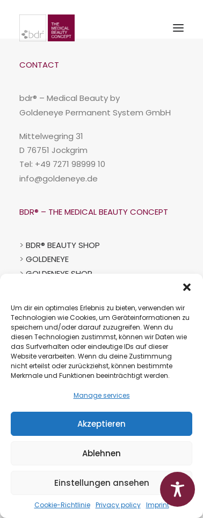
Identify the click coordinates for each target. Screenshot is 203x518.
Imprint (157, 504)
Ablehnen (101, 453)
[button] (187, 287)
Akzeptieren (101, 423)
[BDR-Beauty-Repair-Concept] (47, 27)
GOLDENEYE (47, 259)
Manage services (102, 395)
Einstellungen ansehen (101, 482)
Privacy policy (118, 504)
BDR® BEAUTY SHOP (63, 245)
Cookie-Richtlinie (62, 504)
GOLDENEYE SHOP (59, 273)
